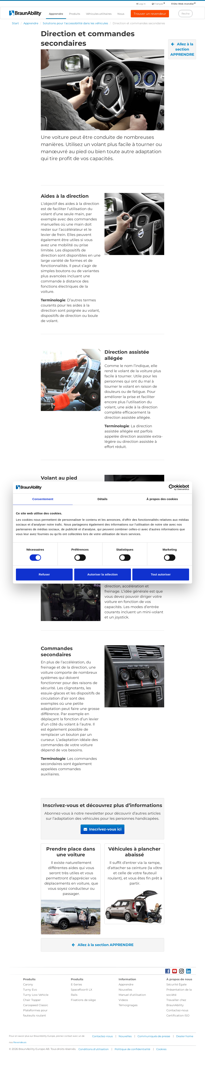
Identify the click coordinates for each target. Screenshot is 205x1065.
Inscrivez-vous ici (102, 829)
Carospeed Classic (35, 1005)
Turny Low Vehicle (35, 994)
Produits (74, 13)
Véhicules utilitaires (98, 13)
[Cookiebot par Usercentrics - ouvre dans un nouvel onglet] (171, 487)
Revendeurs (19, 1042)
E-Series (76, 984)
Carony (28, 984)
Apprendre (56, 13)
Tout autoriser (161, 574)
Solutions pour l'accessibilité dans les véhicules (75, 23)
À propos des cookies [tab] (162, 499)
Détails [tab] (102, 499)
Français (159, 3)
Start (15, 23)
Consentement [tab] (42, 499)
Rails (74, 994)
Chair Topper (32, 1000)
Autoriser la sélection (102, 574)
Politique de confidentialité (132, 1049)
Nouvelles (125, 989)
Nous (120, 13)
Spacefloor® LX (81, 989)
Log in (140, 3)
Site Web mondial (184, 3)
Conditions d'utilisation (93, 1049)
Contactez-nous (177, 1010)
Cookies (161, 1049)
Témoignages (128, 1005)
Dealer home (184, 1036)
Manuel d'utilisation (132, 994)
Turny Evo (30, 989)
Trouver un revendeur (150, 14)
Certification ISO (177, 1015)
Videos (123, 1000)
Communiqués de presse (154, 1036)
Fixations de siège (83, 1000)
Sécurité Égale (176, 984)
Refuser (44, 574)
